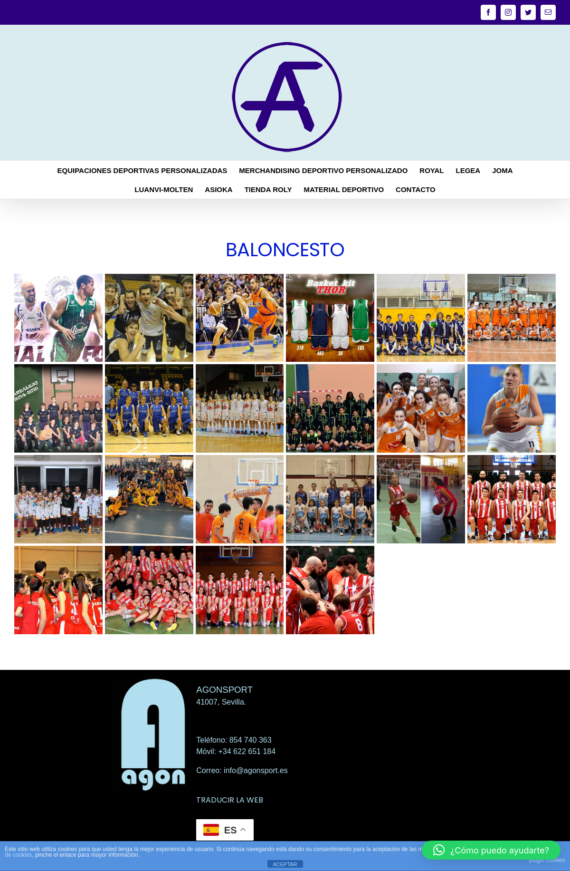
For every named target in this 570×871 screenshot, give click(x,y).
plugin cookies (547, 860)
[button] (491, 850)
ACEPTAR (285, 864)
